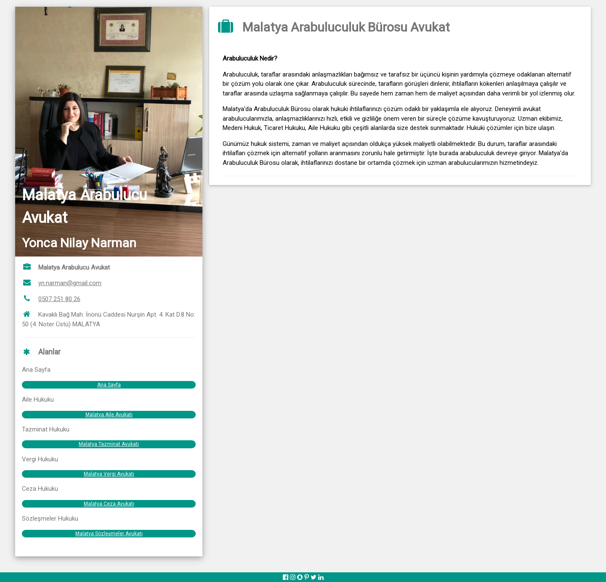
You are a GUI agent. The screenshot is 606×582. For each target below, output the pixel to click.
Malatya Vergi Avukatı (109, 474)
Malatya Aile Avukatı (109, 415)
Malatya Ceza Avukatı (109, 504)
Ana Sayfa (109, 385)
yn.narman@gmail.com (69, 283)
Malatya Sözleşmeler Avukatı (109, 534)
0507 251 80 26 (59, 299)
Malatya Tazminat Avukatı (109, 444)
